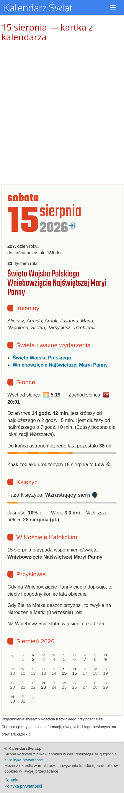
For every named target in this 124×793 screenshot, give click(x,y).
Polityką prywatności (26, 760)
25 (64, 687)
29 (105, 687)
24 (53, 687)
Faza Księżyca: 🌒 (53, 495)
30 (12, 701)
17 (84, 673)
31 (22, 701)
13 (43, 673)
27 (84, 687)
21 (22, 687)
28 (95, 687)
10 (12, 673)
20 (12, 687)
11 (22, 673)
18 (95, 673)
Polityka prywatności (23, 786)
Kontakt (11, 780)
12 (33, 673)
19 (105, 673)
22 (33, 687)
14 (53, 673)
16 (74, 673)
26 (74, 687)
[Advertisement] (62, 113)
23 (43, 687)
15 (64, 673)
